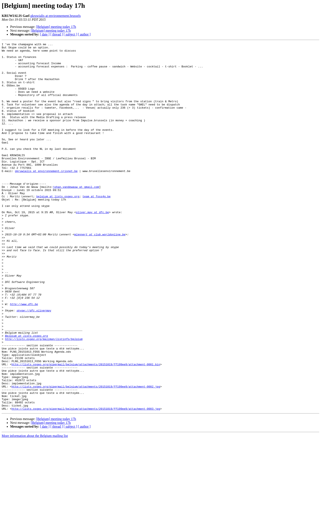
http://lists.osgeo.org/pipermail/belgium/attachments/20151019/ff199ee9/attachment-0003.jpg (86, 482)
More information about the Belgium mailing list (35, 509)
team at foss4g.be (96, 227)
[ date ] (44, 34)
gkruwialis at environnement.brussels (55, 16)
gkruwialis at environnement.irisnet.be (46, 197)
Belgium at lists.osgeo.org (26, 395)
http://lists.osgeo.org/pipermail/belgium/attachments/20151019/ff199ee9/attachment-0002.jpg (86, 455)
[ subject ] (70, 34)
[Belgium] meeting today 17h (56, 27)
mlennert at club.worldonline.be (99, 273)
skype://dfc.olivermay (33, 364)
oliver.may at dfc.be (92, 246)
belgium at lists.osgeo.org (57, 227)
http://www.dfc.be (24, 357)
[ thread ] (56, 34)
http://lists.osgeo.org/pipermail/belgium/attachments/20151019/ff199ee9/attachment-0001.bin (86, 429)
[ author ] (84, 34)
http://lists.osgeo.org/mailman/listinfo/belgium (44, 398)
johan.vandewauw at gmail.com (76, 216)
